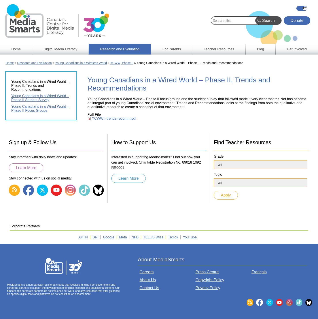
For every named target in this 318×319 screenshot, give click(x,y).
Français (301, 8)
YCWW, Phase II (121, 63)
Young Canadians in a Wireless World (81, 63)
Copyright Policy (209, 280)
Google (108, 237)
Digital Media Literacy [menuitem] (60, 49)
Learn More (26, 168)
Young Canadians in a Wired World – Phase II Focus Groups (40, 108)
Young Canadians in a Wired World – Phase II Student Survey (40, 98)
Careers (147, 272)
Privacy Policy (207, 288)
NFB (135, 237)
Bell (95, 237)
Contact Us (149, 288)
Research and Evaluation (34, 63)
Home (10, 63)
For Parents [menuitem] (172, 49)
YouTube (190, 237)
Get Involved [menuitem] (297, 49)
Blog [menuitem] (260, 49)
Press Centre (207, 272)
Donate (297, 20)
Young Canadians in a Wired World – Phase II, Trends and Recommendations (40, 85)
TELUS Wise (153, 237)
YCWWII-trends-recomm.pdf (114, 118)
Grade (218, 156)
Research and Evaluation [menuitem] (120, 49)
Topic (218, 174)
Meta (123, 237)
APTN (83, 237)
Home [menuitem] (16, 49)
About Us (148, 280)
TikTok (173, 237)
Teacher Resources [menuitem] (219, 49)
